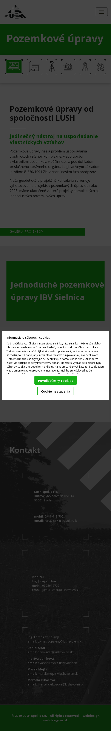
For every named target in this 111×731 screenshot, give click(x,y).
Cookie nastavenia (55, 391)
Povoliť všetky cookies (55, 380)
